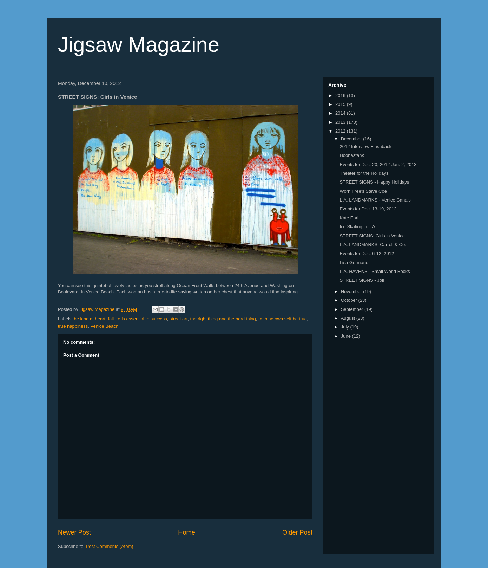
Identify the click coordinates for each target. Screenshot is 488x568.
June (346, 336)
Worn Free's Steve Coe (363, 191)
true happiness (73, 326)
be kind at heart (90, 318)
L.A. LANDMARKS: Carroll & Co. (372, 244)
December (352, 138)
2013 (341, 122)
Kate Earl (348, 218)
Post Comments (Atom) (109, 546)
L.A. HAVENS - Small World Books (374, 271)
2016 (341, 95)
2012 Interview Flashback (365, 146)
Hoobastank (351, 155)
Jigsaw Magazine (138, 44)
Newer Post (74, 532)
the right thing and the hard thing (223, 318)
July (345, 327)
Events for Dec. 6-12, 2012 (366, 253)
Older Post (297, 532)
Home (186, 532)
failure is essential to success (137, 318)
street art (178, 318)
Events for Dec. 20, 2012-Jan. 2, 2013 (377, 164)
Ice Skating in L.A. (357, 226)
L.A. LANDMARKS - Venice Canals (374, 200)
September (352, 309)
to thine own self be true (282, 318)
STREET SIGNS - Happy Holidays (374, 182)
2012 (341, 131)
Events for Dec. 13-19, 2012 (367, 208)
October (349, 300)
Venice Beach (105, 326)
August (348, 318)
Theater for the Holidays (363, 173)
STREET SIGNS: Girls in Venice (371, 235)
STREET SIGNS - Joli (361, 280)
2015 (341, 104)
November (352, 291)
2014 (341, 113)
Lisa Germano (353, 262)
